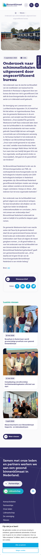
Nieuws (22, 13)
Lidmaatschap (14, 491)
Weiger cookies (20, 550)
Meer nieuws (14, 436)
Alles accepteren (20, 545)
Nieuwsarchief (22, 279)
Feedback (39, 62)
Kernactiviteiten (9, 502)
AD (9, 268)
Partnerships (14, 484)
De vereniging (8, 516)
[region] (20, 539)
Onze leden (7, 509)
